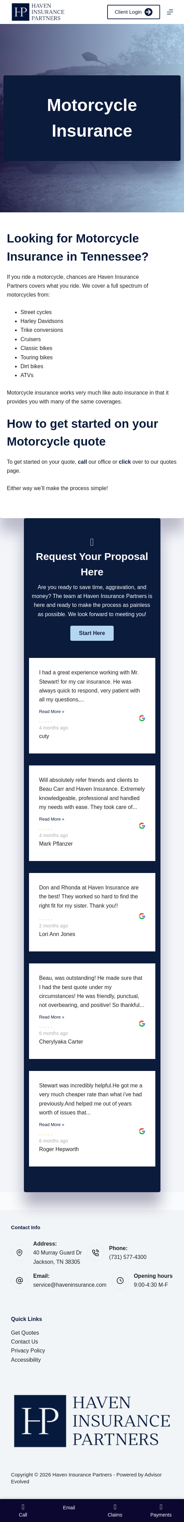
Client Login (134, 12)
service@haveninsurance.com (70, 1285)
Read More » (52, 711)
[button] (91, 633)
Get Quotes (25, 1333)
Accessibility (26, 1360)
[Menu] (170, 12)
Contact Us (24, 1342)
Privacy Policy (28, 1350)
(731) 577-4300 (127, 1257)
